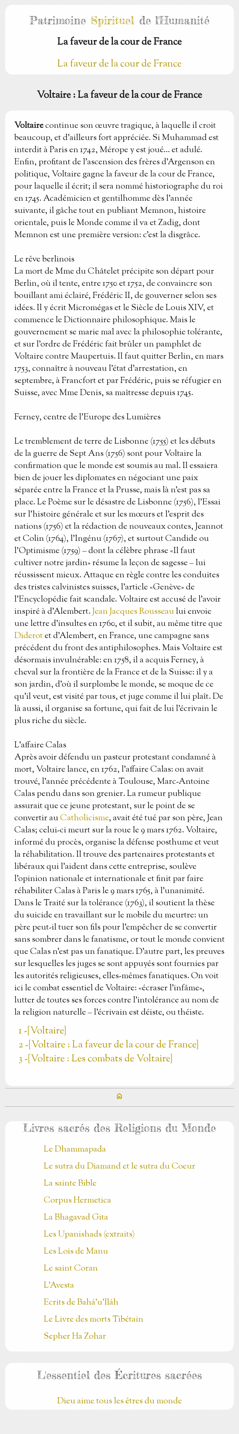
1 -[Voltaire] (42, 1031)
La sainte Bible (70, 1183)
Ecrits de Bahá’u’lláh (81, 1302)
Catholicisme (84, 818)
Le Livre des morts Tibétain (93, 1319)
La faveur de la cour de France (119, 64)
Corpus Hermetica (77, 1200)
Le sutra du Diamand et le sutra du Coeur (119, 1166)
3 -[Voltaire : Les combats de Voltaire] (95, 1059)
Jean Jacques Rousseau (133, 612)
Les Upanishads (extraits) (89, 1234)
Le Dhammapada (75, 1149)
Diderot (28, 636)
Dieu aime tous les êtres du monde (119, 1401)
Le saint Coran (71, 1268)
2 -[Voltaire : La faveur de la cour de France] (109, 1045)
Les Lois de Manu (76, 1251)
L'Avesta (59, 1285)
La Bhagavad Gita (76, 1217)
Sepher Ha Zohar (75, 1336)
